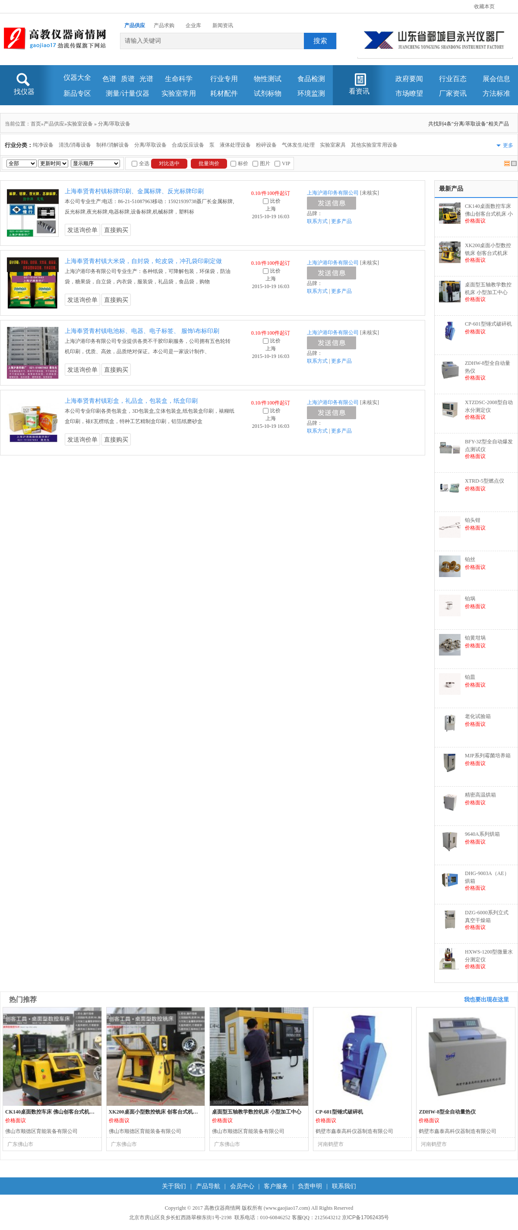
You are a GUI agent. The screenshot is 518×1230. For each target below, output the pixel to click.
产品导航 (208, 1186)
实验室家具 (333, 145)
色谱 (109, 78)
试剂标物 (267, 93)
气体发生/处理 (298, 145)
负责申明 (310, 1186)
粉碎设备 (266, 145)
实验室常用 (178, 93)
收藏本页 (484, 6)
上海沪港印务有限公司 (333, 193)
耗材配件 (224, 93)
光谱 (146, 78)
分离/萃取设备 (114, 124)
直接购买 (116, 229)
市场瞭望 (409, 93)
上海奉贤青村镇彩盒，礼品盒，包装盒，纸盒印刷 (131, 400)
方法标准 (496, 93)
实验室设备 (80, 124)
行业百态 (453, 78)
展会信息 (496, 78)
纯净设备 (43, 145)
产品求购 (164, 25)
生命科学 (179, 78)
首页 (36, 124)
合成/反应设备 (188, 145)
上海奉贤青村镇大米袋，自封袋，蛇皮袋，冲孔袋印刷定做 (143, 260)
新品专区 (77, 93)
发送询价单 (82, 229)
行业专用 (224, 78)
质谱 (128, 78)
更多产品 (341, 221)
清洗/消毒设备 (75, 145)
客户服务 (276, 1186)
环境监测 (311, 93)
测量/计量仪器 (127, 93)
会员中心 (242, 1186)
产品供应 (134, 25)
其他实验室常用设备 (374, 145)
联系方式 (317, 221)
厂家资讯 (453, 93)
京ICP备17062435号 (365, 1217)
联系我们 (344, 1186)
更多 (508, 145)
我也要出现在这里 (486, 999)
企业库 (193, 25)
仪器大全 (77, 77)
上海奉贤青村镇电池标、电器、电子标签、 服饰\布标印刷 (142, 330)
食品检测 (311, 78)
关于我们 (174, 1186)
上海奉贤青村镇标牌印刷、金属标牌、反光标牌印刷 (134, 191)
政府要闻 (409, 78)
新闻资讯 (222, 25)
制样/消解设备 (112, 145)
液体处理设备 (235, 145)
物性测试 (267, 78)
